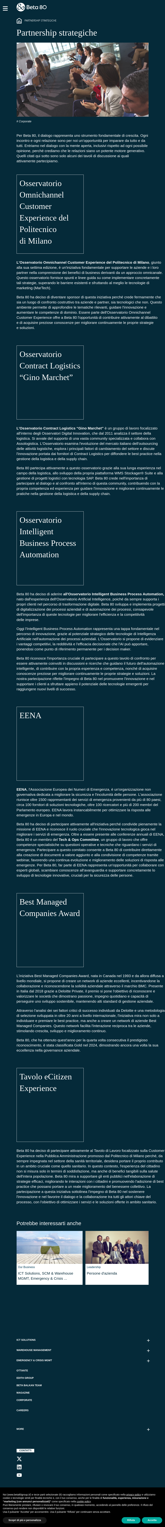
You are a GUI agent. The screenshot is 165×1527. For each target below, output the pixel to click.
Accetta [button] (152, 1520)
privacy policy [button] (133, 1494)
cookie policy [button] (84, 1501)
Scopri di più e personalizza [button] (24, 1520)
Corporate (24, 121)
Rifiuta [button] (131, 1520)
